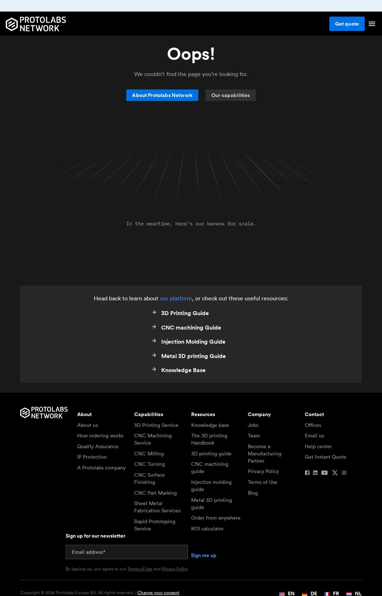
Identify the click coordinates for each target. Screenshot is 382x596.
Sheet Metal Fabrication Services (157, 507)
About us (87, 425)
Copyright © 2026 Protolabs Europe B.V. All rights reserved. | (99, 593)
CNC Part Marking (155, 493)
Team (254, 435)
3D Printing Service (156, 425)
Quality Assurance (98, 446)
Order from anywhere (216, 518)
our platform (176, 298)
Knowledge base (210, 425)
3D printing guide (211, 453)
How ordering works (100, 435)
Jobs (253, 425)
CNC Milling (149, 453)
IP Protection (92, 457)
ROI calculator (207, 528)
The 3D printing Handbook (209, 439)
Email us (314, 435)
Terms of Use (262, 482)
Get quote (347, 23)
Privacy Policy (263, 471)
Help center (318, 446)
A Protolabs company (101, 467)
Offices (313, 425)
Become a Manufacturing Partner (264, 453)
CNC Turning (149, 464)
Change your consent (158, 593)
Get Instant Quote (325, 457)
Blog (253, 493)
